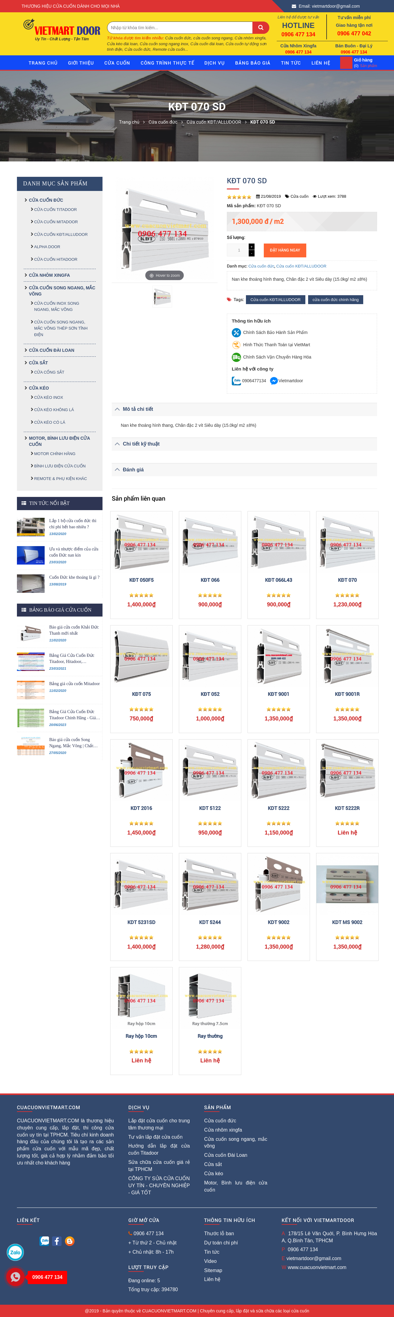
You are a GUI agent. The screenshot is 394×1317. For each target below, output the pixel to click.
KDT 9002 (278, 922)
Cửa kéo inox (48, 397)
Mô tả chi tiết (132, 409)
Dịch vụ (214, 63)
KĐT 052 (210, 694)
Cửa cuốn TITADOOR (55, 209)
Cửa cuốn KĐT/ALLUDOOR (61, 234)
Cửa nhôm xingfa (49, 275)
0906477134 (249, 380)
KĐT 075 (141, 694)
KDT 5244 (210, 922)
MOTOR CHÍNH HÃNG (54, 453)
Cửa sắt (38, 362)
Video (210, 1261)
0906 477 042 (354, 33)
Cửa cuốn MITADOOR (56, 222)
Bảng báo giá (253, 63)
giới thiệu (81, 63)
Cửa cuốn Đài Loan (51, 350)
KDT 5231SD (141, 922)
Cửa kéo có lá (49, 422)
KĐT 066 (210, 580)
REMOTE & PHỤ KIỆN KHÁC (60, 478)
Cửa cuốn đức (46, 200)
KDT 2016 (141, 808)
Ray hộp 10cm (141, 1036)
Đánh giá (128, 469)
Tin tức (291, 63)
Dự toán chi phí (221, 1242)
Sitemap (213, 1270)
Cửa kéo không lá (54, 409)
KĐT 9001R (347, 694)
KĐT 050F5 (141, 580)
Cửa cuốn (117, 63)
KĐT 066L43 (278, 580)
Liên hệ (212, 1279)
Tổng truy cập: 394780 (153, 1289)
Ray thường (210, 1036)
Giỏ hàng (363, 60)
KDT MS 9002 (347, 922)
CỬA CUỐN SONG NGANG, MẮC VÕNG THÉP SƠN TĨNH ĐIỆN (60, 328)
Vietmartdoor (286, 380)
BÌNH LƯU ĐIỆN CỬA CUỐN (60, 466)
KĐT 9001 (278, 694)
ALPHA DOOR (47, 246)
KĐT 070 (347, 580)
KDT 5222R (347, 808)
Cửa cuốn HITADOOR (55, 259)
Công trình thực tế (167, 63)
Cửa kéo (39, 388)
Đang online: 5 (144, 1280)
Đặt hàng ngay (285, 250)
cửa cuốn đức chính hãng (336, 299)
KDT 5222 (278, 808)
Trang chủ (43, 63)
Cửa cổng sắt (49, 372)
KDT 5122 (210, 808)
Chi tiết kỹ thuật (136, 443)
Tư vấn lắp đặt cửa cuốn (155, 1137)
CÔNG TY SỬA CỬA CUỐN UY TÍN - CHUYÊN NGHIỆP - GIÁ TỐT (159, 1185)
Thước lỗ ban (219, 1233)
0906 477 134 (298, 34)
